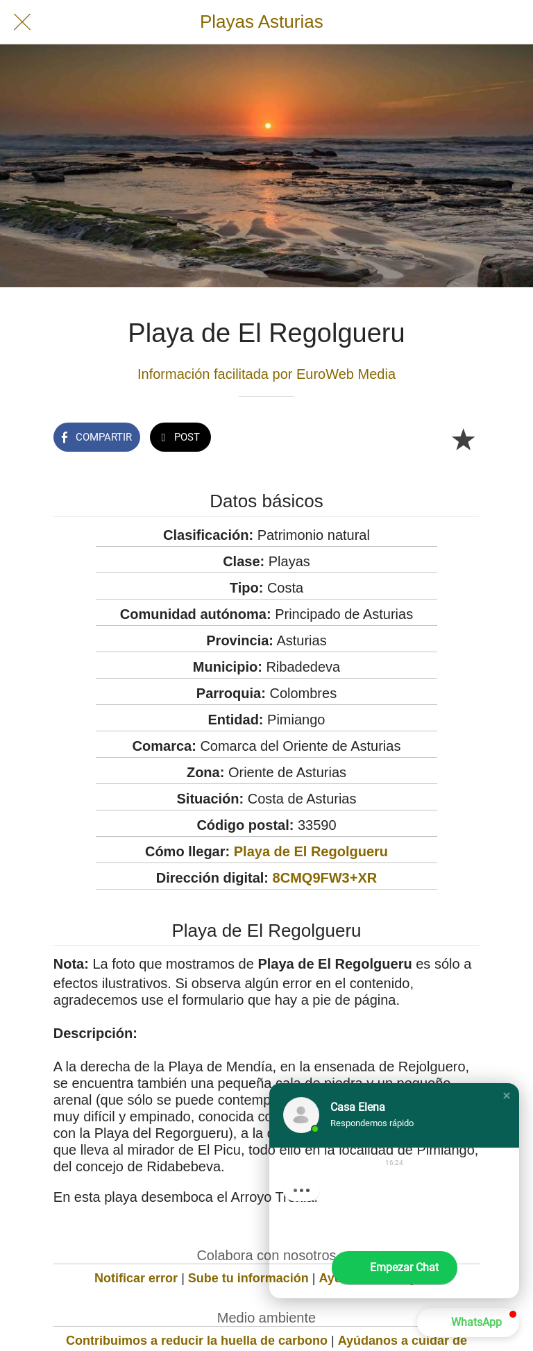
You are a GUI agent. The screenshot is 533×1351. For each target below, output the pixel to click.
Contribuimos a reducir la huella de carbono (197, 1341)
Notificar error (136, 1278)
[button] (507, 1096)
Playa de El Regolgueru (311, 851)
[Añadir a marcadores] (463, 438)
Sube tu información (248, 1278)
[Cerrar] (22, 22)
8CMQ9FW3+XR (325, 877)
